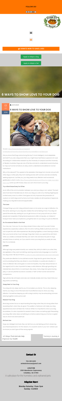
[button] (31, 32)
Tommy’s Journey (51, 336)
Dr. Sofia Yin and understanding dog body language (41, 257)
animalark (14, 107)
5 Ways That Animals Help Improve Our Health (13, 337)
